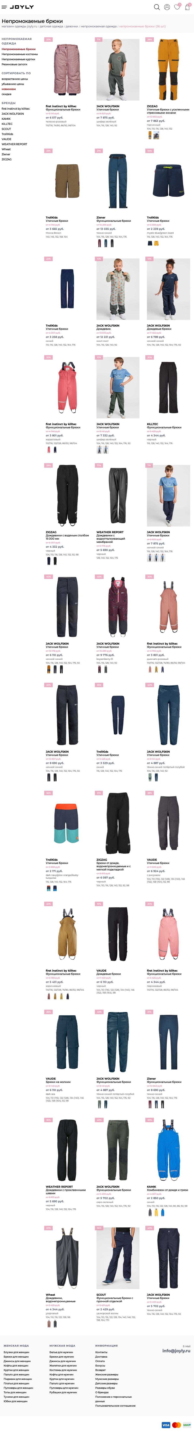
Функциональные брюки (63, 108)
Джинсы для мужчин (62, 1361)
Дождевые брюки (159, 327)
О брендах (101, 1392)
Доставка (101, 1356)
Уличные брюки (107, 108)
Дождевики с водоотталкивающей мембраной (110, 537)
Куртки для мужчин (61, 1378)
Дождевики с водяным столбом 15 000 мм (67, 535)
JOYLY (22, 7)
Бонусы (100, 1365)
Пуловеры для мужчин (63, 1387)
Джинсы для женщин (17, 1361)
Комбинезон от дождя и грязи (167, 1188)
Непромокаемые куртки (18, 59)
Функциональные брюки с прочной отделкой (114, 1298)
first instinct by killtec (16, 108)
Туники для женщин (16, 1396)
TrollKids (7, 134)
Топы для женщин (15, 1392)
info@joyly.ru (176, 1350)
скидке (6, 94)
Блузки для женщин (16, 1352)
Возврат (100, 1370)
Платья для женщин (16, 1383)
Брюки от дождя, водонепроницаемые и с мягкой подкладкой (113, 864)
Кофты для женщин (16, 1365)
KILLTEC (7, 123)
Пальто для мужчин (61, 1383)
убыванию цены (13, 84)
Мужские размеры (107, 1378)
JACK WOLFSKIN (13, 113)
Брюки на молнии (58, 1080)
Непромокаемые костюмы (20, 54)
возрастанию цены (15, 78)
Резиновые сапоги (14, 64)
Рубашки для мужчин (63, 1392)
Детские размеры (106, 1383)
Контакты (101, 1352)
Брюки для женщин (16, 1356)
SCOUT (6, 129)
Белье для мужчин (61, 1352)
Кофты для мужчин (61, 1374)
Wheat (6, 149)
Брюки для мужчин (61, 1356)
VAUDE (6, 139)
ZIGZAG (7, 159)
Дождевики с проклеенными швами (66, 1190)
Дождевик (107, 327)
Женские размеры (106, 1374)
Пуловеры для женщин (18, 1387)
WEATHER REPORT (14, 144)
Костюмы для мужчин (63, 1370)
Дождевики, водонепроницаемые (60, 1298)
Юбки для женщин (15, 1401)
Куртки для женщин (16, 1370)
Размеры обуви (105, 1387)
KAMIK (6, 118)
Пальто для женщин (16, 1374)
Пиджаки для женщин (18, 1378)
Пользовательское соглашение (115, 1405)
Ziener (6, 154)
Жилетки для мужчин (63, 1365)
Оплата (100, 1361)
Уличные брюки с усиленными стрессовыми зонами (168, 109)
